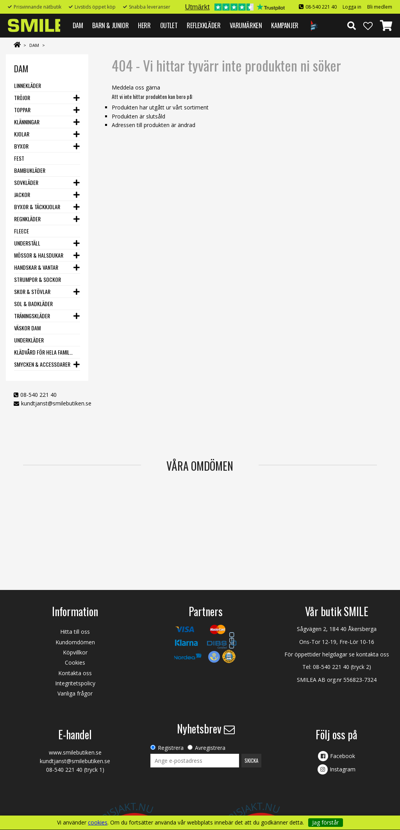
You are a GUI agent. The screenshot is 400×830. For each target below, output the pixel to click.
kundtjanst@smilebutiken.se (56, 403)
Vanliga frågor (75, 693)
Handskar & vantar (36, 267)
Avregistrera (210, 747)
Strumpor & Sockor (37, 279)
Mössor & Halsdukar (38, 255)
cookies (97, 822)
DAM (78, 25)
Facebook (342, 756)
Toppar (22, 110)
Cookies (75, 662)
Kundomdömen (75, 642)
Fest (19, 158)
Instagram (342, 769)
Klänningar (26, 122)
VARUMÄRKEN (246, 25)
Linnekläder (27, 85)
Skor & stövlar (32, 291)
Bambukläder (29, 170)
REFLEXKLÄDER (203, 25)
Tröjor (22, 97)
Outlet (169, 25)
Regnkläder (27, 219)
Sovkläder (26, 182)
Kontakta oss (75, 673)
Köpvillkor (75, 652)
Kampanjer (284, 25)
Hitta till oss (75, 631)
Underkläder (29, 340)
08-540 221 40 (321, 7)
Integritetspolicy (75, 683)
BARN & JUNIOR (110, 25)
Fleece (21, 231)
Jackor (22, 194)
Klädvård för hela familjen (43, 352)
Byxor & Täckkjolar (37, 207)
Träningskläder (32, 316)
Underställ (27, 243)
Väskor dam (27, 328)
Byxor (21, 146)
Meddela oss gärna (136, 87)
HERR (144, 25)
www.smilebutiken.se (75, 752)
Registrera (171, 747)
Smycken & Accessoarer (42, 364)
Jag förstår (325, 822)
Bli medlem (379, 7)
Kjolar (21, 134)
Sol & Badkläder (33, 303)
